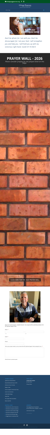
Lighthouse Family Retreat (10, 386)
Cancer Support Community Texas (12, 395)
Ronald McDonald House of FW (11, 389)
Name (6, 329)
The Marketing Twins (33, 433)
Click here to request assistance (12, 415)
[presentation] (14, 363)
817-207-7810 (29, 388)
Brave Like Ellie (8, 407)
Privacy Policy (29, 390)
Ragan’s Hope (7, 393)
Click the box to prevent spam (11, 359)
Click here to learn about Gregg (12, 416)
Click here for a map (31, 416)
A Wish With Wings (8, 400)
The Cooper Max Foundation (10, 404)
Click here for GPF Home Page (11, 420)
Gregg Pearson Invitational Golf (12, 422)
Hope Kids (7, 402)
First (6, 333)
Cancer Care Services (9, 398)
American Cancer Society (10, 391)
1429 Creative (20, 433)
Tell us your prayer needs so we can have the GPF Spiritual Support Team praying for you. (24, 346)
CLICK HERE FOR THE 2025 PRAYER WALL (25, 280)
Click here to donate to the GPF (12, 418)
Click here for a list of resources (12, 413)
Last (25, 333)
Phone (6, 341)
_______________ (29, 419)
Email (6, 336)
